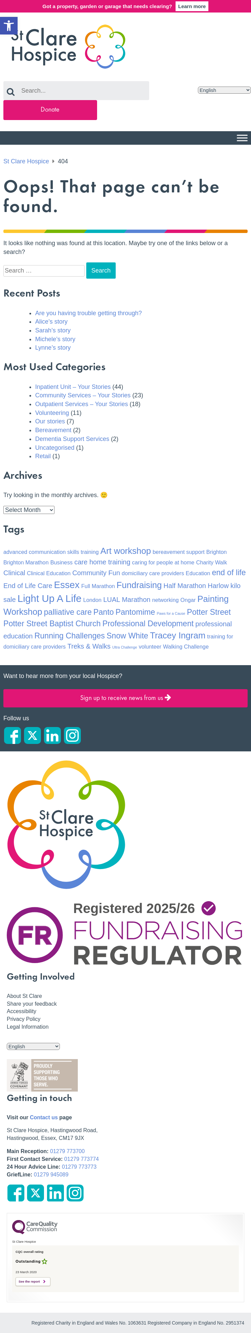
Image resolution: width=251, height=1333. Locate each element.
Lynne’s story (53, 347)
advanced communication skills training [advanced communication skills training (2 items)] (51, 552)
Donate (50, 110)
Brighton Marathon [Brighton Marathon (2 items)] (26, 562)
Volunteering (52, 413)
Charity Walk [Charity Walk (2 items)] (211, 562)
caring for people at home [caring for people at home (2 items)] (163, 562)
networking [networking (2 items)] (165, 600)
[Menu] (242, 138)
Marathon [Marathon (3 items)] (136, 599)
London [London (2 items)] (92, 600)
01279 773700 (67, 1151)
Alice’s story (51, 321)
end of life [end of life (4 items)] (229, 572)
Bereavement (53, 430)
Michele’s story (55, 339)
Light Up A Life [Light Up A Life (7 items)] (50, 598)
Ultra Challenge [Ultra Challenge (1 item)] (124, 647)
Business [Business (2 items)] (61, 562)
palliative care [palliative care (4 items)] (68, 612)
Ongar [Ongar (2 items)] (188, 600)
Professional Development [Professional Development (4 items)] (148, 623)
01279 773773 (79, 1167)
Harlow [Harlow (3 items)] (218, 585)
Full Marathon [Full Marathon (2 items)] (98, 586)
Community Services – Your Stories (83, 395)
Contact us (44, 1117)
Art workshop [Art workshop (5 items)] (125, 551)
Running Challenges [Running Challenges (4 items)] (70, 635)
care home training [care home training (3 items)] (102, 562)
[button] (9, 25)
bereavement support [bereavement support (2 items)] (179, 552)
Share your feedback (32, 1004)
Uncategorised (54, 447)
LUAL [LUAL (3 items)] (111, 599)
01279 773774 (81, 1159)
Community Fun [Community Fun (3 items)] (96, 573)
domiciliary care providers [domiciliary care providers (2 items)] (153, 573)
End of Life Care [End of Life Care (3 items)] (27, 585)
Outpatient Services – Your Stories (81, 404)
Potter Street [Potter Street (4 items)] (209, 612)
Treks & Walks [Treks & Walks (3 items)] (88, 646)
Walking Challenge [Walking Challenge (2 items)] (186, 647)
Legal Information (28, 1027)
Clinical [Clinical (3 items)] (14, 573)
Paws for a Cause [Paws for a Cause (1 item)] (171, 613)
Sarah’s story (53, 330)
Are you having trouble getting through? (88, 313)
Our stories (50, 421)
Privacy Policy (24, 1019)
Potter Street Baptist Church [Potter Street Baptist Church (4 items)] (52, 623)
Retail (43, 456)
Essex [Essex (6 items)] (67, 585)
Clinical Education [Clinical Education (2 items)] (48, 573)
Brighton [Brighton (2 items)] (216, 552)
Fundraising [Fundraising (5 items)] (139, 585)
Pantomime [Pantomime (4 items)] (135, 612)
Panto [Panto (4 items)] (103, 612)
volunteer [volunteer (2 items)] (150, 647)
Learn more (192, 6)
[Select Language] (224, 90)
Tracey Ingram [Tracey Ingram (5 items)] (177, 635)
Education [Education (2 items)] (198, 573)
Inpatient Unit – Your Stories (73, 386)
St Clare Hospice (26, 161)
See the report (29, 1281)
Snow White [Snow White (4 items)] (127, 635)
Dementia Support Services (72, 439)
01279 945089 (51, 1174)
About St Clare (24, 996)
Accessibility (21, 1011)
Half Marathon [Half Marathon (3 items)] (184, 585)
